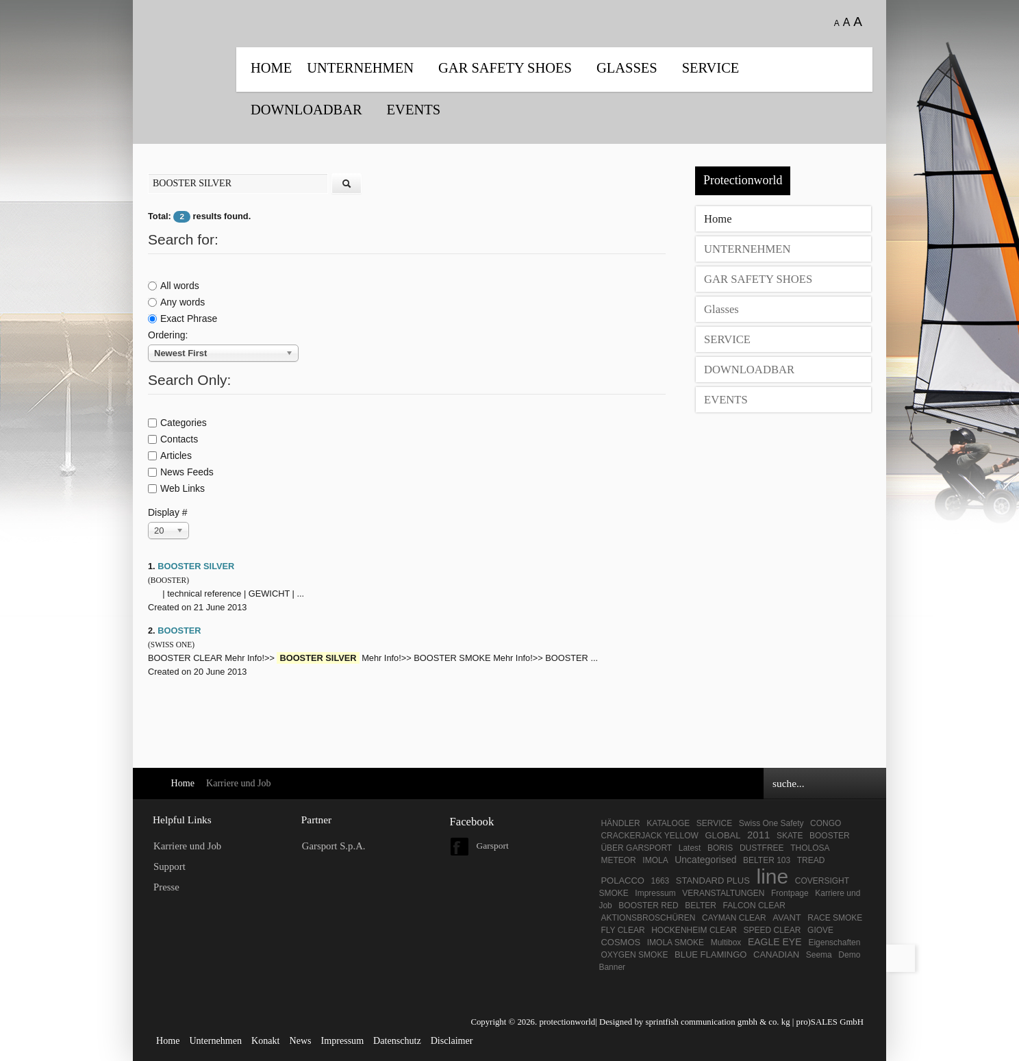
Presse (166, 887)
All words (173, 285)
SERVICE (711, 67)
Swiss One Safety (771, 823)
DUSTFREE (762, 848)
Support (169, 866)
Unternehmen (215, 1040)
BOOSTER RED (648, 905)
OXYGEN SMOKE (634, 955)
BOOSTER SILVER (196, 566)
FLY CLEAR (622, 930)
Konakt (265, 1040)
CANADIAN (776, 954)
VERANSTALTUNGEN (723, 893)
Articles (170, 455)
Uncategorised (705, 859)
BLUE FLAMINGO (710, 954)
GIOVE (820, 930)
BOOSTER (179, 630)
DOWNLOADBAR (306, 109)
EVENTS (413, 109)
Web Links (176, 488)
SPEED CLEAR (772, 930)
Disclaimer (452, 1040)
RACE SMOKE (834, 918)
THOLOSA (809, 848)
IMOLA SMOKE (675, 942)
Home (271, 67)
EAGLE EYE (776, 941)
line (772, 876)
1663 (660, 881)
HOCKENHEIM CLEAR (694, 930)
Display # (168, 512)
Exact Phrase (182, 318)
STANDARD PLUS (713, 880)
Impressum (655, 893)
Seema (819, 955)
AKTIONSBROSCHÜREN (648, 918)
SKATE (790, 835)
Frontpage (790, 893)
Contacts (173, 439)
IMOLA (655, 860)
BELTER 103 (766, 860)
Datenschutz (397, 1040)
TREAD (811, 860)
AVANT (786, 917)
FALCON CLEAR (754, 905)
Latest (690, 848)
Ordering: (168, 334)
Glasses (626, 67)
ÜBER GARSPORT (636, 848)
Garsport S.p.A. (334, 845)
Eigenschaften (834, 942)
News (300, 1040)
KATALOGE (668, 823)
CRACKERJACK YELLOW (649, 835)
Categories (177, 422)
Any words (176, 302)
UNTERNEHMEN (360, 67)
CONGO (825, 823)
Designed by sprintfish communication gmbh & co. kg (694, 1022)
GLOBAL (722, 835)
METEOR (618, 860)
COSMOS (620, 942)
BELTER (700, 905)
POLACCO (622, 880)
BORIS (720, 848)
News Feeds (181, 471)
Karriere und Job (187, 845)
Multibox (726, 942)
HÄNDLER (620, 823)
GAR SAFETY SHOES (505, 67)
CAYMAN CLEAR (734, 918)
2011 (758, 834)
